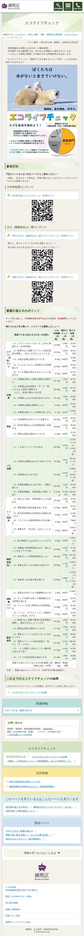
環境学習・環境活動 (54, 34)
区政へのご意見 (12, 916)
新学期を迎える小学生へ (17, 807)
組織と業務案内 (12, 909)
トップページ (20, 34)
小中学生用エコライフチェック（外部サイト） (33, 195)
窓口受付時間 (11, 903)
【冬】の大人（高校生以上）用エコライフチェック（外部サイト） (42, 236)
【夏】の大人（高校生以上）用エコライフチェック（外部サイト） (42, 277)
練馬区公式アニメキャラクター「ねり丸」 (53, 807)
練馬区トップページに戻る (18, 922)
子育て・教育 (33, 34)
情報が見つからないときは (40, 852)
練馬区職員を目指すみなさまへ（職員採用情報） (32, 786)
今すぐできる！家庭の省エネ (18, 710)
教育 (42, 34)
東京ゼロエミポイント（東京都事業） (23, 839)
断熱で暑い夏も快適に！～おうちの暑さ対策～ (28, 835)
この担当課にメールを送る (19, 734)
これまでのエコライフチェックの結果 (29, 692)
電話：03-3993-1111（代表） (19, 896)
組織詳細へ (48, 729)
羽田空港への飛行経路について (20, 811)
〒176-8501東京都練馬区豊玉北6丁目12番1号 (21, 888)
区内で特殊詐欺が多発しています (25, 781)
